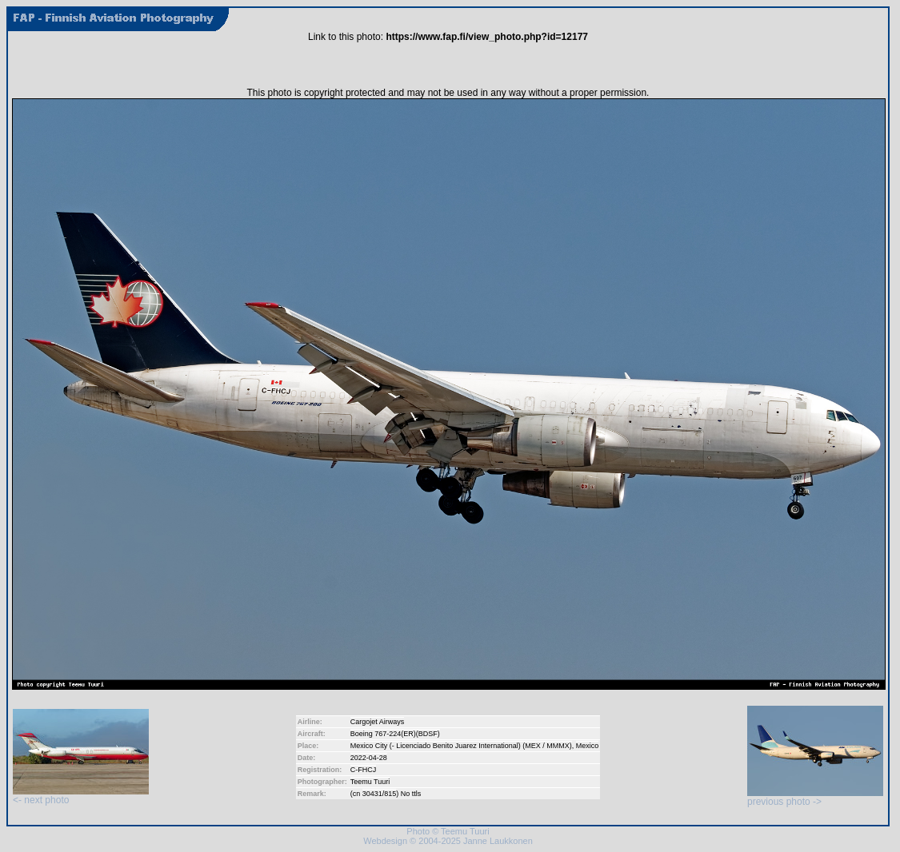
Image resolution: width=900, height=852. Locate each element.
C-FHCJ (363, 770)
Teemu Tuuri (370, 782)
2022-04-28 (368, 758)
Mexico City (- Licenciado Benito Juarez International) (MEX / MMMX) (461, 746)
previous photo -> (815, 797)
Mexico (587, 746)
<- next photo (81, 796)
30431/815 (379, 794)
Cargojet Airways (377, 722)
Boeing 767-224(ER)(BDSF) (395, 734)
